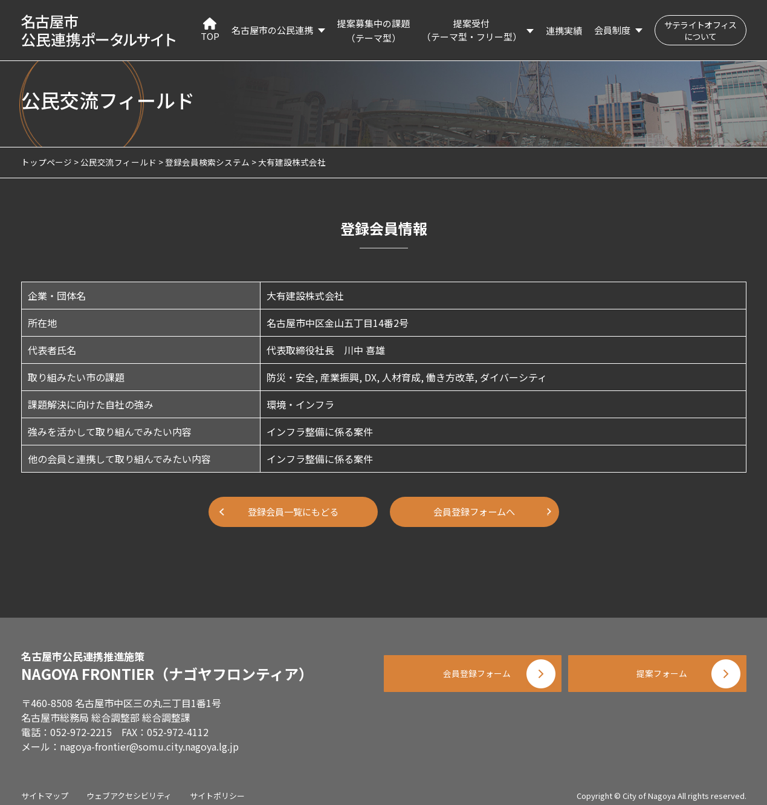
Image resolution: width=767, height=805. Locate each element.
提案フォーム (662, 670)
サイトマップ (44, 786)
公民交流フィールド (118, 162)
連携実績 (564, 30)
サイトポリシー (217, 786)
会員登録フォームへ (474, 512)
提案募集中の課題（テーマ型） (373, 30)
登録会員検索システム (207, 162)
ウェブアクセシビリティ (129, 786)
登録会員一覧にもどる (293, 512)
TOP (210, 30)
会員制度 (612, 30)
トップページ (46, 162)
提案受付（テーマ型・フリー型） (472, 30)
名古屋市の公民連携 (272, 30)
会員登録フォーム (468, 670)
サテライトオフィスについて (700, 30)
